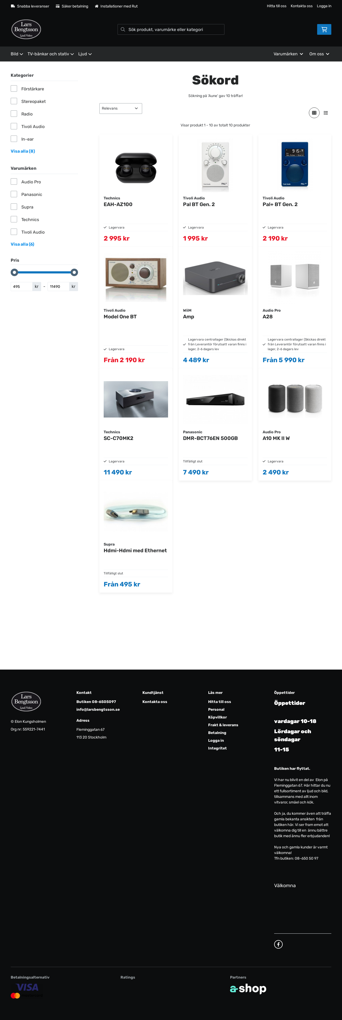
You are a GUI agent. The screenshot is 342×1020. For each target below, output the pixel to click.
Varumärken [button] (288, 53)
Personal (216, 709)
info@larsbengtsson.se (98, 709)
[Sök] (171, 29)
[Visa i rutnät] (314, 112)
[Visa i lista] (326, 112)
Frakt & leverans (223, 725)
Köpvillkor (217, 717)
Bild (17, 53)
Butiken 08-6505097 (96, 702)
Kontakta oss (302, 6)
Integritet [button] (217, 748)
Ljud (85, 53)
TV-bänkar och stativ (51, 53)
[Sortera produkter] (120, 108)
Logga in (324, 6)
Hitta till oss (276, 6)
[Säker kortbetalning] (27, 991)
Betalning (217, 733)
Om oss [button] (319, 53)
